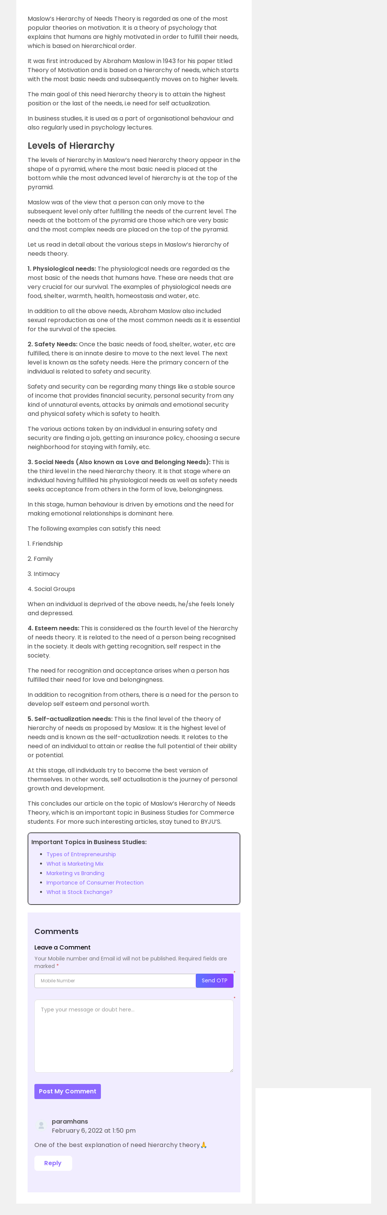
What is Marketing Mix (75, 864)
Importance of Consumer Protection (95, 882)
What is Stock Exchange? (79, 892)
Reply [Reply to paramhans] (53, 1163)
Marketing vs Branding (75, 873)
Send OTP (215, 980)
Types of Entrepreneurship (81, 854)
